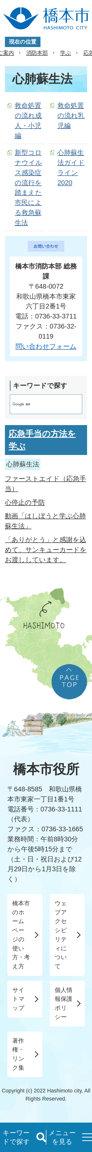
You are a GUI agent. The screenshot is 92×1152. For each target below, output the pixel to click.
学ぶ (65, 53)
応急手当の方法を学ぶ (42, 440)
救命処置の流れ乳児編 (70, 115)
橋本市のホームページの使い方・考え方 (21, 934)
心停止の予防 (25, 502)
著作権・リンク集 (18, 1054)
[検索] (41, 404)
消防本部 (37, 53)
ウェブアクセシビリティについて (61, 934)
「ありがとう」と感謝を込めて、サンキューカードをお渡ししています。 (46, 550)
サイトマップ (18, 999)
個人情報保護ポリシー (63, 1003)
